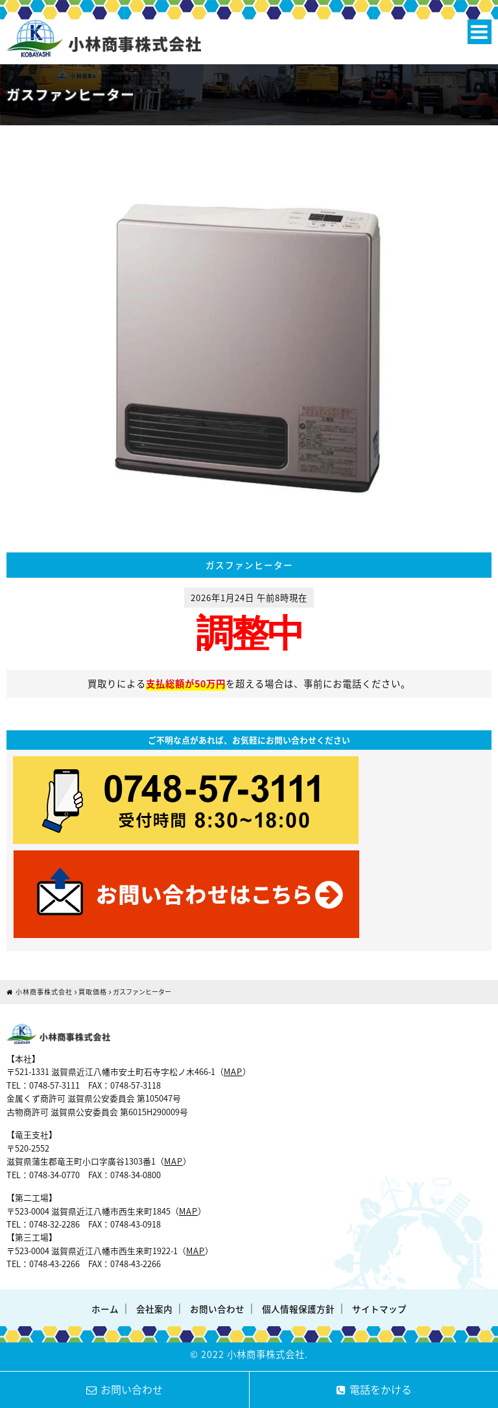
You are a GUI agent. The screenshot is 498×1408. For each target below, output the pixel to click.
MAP (233, 1071)
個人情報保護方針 (298, 1308)
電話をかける (374, 1389)
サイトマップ (379, 1308)
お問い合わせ (217, 1308)
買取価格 (92, 991)
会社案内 (154, 1308)
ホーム (105, 1308)
